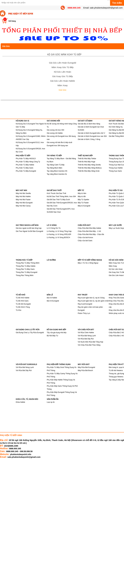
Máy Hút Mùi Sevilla (23, 193)
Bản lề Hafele (52, 298)
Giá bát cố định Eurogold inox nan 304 (92, 136)
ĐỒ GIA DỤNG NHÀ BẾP (56, 330)
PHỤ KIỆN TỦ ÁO (116, 190)
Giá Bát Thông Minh (116, 136)
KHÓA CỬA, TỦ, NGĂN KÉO (27, 399)
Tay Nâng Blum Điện (54, 168)
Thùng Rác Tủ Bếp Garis (25, 269)
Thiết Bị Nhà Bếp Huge (86, 162)
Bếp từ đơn (82, 193)
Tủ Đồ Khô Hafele (22, 298)
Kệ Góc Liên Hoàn (62, 72)
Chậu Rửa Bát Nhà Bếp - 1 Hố (89, 231)
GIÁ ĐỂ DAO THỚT (54, 190)
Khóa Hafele (20, 402)
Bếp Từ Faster (83, 203)
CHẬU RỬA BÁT (84, 225)
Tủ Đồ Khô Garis (22, 301)
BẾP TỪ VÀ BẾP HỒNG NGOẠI (90, 260)
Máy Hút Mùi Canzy (23, 206)
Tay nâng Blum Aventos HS (57, 171)
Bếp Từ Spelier (83, 200)
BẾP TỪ (81, 190)
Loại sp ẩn (51, 402)
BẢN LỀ (50, 295)
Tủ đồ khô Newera (116, 370)
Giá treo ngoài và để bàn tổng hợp (28, 228)
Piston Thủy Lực (84, 313)
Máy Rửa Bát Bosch (85, 370)
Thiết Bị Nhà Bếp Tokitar (87, 159)
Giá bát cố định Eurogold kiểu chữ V (91, 133)
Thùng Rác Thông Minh (24, 275)
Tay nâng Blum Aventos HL (57, 174)
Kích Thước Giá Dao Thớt (56, 193)
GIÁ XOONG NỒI (53, 121)
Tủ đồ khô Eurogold (23, 304)
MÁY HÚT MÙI (21, 190)
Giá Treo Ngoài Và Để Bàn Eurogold (29, 231)
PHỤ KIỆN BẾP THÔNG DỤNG (59, 364)
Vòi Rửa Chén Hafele (86, 333)
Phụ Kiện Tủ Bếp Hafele (25, 165)
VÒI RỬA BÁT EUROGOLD (26, 364)
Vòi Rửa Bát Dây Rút (86, 339)
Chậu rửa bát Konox (85, 237)
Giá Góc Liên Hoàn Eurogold (62, 63)
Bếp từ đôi (82, 196)
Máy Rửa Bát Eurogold (86, 367)
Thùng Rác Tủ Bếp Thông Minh (27, 263)
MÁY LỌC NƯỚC (115, 225)
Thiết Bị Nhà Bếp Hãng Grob (88, 171)
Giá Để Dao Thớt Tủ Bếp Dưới (58, 200)
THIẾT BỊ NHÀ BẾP (85, 156)
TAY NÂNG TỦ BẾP (54, 156)
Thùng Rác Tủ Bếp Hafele (25, 266)
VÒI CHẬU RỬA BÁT (86, 330)
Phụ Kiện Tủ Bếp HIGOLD (26, 159)
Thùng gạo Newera (116, 377)
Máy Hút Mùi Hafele (23, 196)
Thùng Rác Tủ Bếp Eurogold (26, 272)
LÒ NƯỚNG (51, 260)
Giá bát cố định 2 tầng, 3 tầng (89, 139)
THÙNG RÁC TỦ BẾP (24, 260)
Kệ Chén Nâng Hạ (116, 127)
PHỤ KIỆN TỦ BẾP (23, 156)
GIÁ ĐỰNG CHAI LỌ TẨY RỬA (28, 330)
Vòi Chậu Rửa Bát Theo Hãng (89, 345)
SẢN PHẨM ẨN (52, 399)
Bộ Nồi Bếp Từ (52, 336)
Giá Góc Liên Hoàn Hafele (62, 81)
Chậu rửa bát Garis (85, 241)
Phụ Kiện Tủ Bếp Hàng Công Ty (28, 162)
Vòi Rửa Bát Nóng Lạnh (87, 336)
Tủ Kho (18, 310)
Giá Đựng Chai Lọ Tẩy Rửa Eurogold (30, 333)
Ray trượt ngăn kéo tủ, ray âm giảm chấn (93, 301)
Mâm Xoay (62, 85)
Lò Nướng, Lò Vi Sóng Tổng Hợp (59, 231)
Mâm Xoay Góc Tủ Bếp (63, 67)
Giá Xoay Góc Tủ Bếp (62, 76)
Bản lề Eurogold (53, 301)
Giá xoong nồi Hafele (55, 133)
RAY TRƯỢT (83, 295)
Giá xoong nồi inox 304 (55, 130)
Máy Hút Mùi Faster (23, 200)
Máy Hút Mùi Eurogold (24, 203)
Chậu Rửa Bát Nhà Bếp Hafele (89, 228)
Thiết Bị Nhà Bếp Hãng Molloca (89, 168)
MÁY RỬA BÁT (84, 364)
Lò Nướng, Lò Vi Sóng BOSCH (58, 237)
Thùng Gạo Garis (115, 171)
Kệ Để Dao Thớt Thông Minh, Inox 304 (61, 196)
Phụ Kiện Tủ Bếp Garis (24, 168)
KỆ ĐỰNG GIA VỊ (22, 121)
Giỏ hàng (12, 21)
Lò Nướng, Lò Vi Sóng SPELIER (59, 234)
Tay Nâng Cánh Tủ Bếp (55, 165)
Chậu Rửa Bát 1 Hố (116, 336)
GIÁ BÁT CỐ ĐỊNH (85, 121)
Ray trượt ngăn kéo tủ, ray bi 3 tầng (91, 298)
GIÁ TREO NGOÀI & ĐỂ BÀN (27, 225)
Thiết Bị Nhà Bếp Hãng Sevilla (89, 165)
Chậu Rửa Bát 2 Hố (116, 333)
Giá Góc (62, 90)
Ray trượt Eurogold (85, 304)
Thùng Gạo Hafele (116, 168)
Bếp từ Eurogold (84, 206)
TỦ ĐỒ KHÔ (20, 295)
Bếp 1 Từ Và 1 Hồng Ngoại (88, 263)
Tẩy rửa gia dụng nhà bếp (56, 333)
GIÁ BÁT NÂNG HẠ (116, 121)
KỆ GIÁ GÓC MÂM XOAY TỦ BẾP (64, 54)
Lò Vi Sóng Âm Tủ (53, 228)
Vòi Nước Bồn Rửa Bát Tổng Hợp (90, 342)
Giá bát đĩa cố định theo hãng (89, 124)
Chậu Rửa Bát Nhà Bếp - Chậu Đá (91, 234)
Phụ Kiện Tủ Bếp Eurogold (26, 171)
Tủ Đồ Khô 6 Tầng (23, 307)
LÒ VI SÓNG (52, 225)
